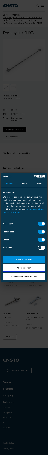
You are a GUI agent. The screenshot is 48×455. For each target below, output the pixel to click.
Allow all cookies (24, 259)
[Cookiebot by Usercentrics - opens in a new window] (34, 176)
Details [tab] (24, 183)
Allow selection (24, 268)
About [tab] (39, 183)
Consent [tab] (9, 183)
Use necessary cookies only (24, 276)
